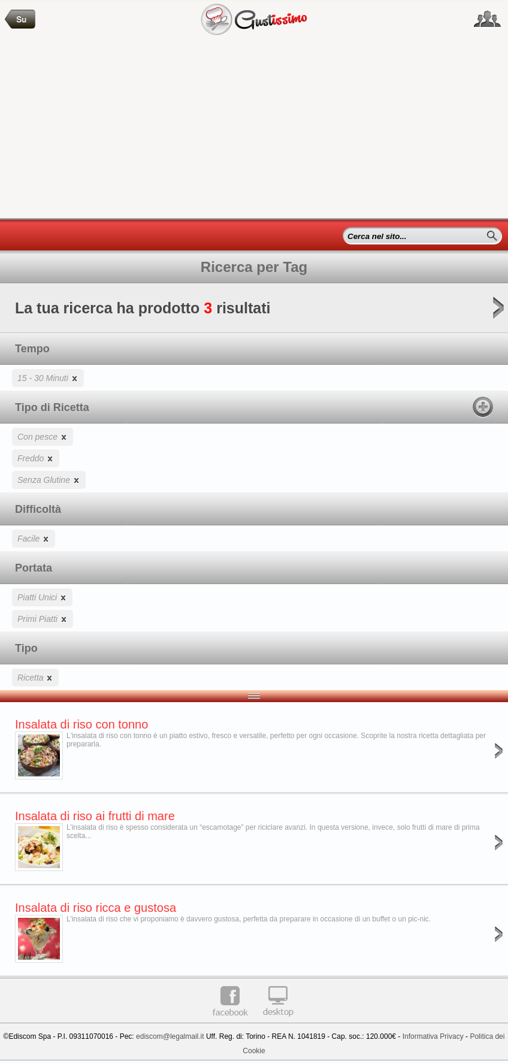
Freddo (35, 458)
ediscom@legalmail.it (170, 1036)
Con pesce (42, 436)
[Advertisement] (254, 128)
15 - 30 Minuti (47, 378)
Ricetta (35, 677)
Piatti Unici (42, 597)
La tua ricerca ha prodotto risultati (254, 312)
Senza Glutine (48, 479)
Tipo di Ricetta (254, 407)
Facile (33, 538)
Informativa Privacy (433, 1036)
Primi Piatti (42, 618)
